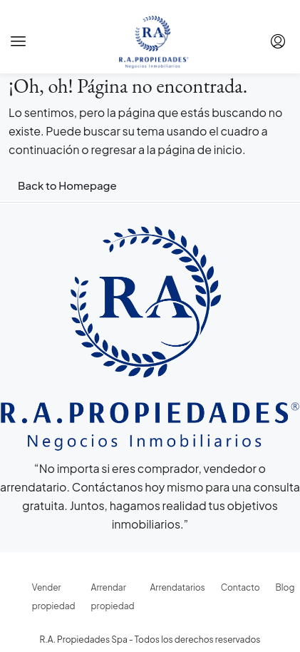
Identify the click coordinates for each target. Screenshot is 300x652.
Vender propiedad (54, 596)
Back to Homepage (67, 185)
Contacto (240, 587)
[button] (18, 41)
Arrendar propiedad (113, 596)
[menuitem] (278, 41)
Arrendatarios (177, 587)
